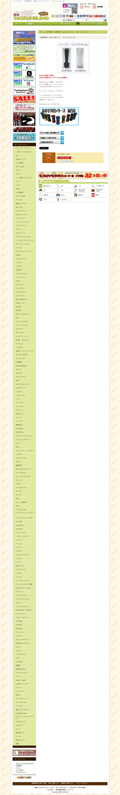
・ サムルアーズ (19, 388)
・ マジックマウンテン (21, 639)
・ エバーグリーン (20, 292)
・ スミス (17, 443)
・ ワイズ (17, 729)
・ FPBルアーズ (19, 303)
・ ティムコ (18, 480)
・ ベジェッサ (18, 632)
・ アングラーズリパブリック (24, 240)
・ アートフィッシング (21, 244)
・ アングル (18, 248)
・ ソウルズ (18, 454)
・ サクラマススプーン (21, 384)
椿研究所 (50, 32)
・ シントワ (18, 417)
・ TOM (16, 506)
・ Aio (16, 155)
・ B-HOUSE (18, 628)
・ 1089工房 (18, 270)
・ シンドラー (18, 421)
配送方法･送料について (67, 783)
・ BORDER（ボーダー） (22, 643)
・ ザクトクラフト (20, 377)
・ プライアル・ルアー (21, 599)
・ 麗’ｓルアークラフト (22, 710)
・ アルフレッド (19, 233)
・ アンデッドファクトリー (23, 251)
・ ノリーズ (18, 540)
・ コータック (18, 344)
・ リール (17, 174)
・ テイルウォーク (20, 487)
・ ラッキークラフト (21, 673)
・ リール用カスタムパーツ (23, 178)
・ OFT (16, 318)
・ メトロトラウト (20, 654)
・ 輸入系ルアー (19, 733)
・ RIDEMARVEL (20, 669)
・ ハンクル (18, 558)
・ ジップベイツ (19, 403)
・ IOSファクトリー (20, 214)
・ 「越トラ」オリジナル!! (23, 152)
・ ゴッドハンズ (19, 358)
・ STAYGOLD (19, 432)
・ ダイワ (17, 462)
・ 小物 (16, 189)
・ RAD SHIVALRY (20, 713)
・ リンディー (18, 706)
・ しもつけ (18, 391)
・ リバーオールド (20, 702)
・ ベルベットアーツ (21, 617)
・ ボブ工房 (18, 621)
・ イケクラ (18, 262)
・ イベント (18, 736)
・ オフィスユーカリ (21, 321)
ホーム (42, 32)
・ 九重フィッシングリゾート (24, 351)
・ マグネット (18, 636)
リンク (18, 768)
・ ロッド (17, 170)
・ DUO (16, 498)
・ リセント (18, 687)
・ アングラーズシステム (22, 237)
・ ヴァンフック (19, 288)
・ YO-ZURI (18, 662)
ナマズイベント (21, 772)
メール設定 (19, 770)
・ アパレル (18, 200)
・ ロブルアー (18, 725)
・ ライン (17, 181)
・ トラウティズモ (20, 509)
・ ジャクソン (18, 410)
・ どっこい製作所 (20, 502)
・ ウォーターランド (21, 273)
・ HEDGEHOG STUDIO (22, 610)
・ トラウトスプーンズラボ (23, 518)
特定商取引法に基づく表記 (39, 783)
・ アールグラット (20, 211)
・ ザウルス (18, 373)
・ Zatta (16, 380)
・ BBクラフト (19, 566)
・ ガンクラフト (19, 332)
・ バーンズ (18, 577)
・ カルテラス (18, 329)
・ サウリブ (18, 369)
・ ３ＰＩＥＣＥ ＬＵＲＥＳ (24, 450)
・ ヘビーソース (19, 614)
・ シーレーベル (19, 395)
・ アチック (18, 229)
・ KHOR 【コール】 (21, 340)
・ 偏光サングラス (20, 203)
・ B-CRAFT (18, 625)
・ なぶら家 (18, 521)
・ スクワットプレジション (23, 436)
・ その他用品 (18, 192)
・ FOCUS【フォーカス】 (22, 588)
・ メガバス (18, 651)
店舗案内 (19, 765)
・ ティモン (18, 491)
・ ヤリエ (17, 658)
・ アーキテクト (19, 218)
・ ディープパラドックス (22, 476)
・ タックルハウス (20, 458)
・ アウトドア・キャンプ (22, 148)
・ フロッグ (18, 603)
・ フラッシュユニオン (21, 606)
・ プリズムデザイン (21, 595)
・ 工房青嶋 (18, 362)
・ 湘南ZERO (18, 425)
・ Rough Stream (20, 680)
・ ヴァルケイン (19, 284)
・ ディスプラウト (20, 473)
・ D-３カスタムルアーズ (22, 469)
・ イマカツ (18, 266)
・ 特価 (16, 744)
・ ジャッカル (18, 406)
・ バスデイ (18, 551)
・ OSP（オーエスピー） (22, 314)
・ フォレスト (18, 591)
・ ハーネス (18, 573)
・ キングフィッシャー (21, 336)
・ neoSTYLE (18, 529)
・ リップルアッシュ (21, 698)
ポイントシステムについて (25, 763)
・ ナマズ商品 (18, 163)
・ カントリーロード (21, 325)
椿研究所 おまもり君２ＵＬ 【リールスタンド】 (72, 32)
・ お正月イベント (20, 159)
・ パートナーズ (19, 569)
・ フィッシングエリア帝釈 (23, 584)
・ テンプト (18, 495)
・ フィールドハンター (21, 580)
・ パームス (18, 544)
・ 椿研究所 (18, 465)
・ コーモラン (18, 347)
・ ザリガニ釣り (19, 166)
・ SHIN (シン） (19, 414)
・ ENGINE (17, 310)
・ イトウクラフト (20, 259)
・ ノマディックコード (21, 536)
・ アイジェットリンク (21, 222)
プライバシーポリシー (82, 783)
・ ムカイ (17, 647)
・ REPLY (17, 695)
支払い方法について (53, 783)
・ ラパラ (17, 676)
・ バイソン (18, 547)
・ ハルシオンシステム (21, 555)
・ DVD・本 (18, 207)
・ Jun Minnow (18, 428)
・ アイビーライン (20, 225)
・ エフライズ (18, 296)
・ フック (17, 185)
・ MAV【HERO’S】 (21, 299)
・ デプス (17, 484)
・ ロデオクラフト (20, 721)
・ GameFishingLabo (20, 366)
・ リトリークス (19, 691)
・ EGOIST (17, 307)
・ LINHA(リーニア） (21, 684)
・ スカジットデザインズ (22, 439)
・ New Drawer (19, 525)
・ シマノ (17, 399)
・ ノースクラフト (20, 532)
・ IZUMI (17, 255)
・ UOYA (17, 281)
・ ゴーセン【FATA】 (21, 355)
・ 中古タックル (19, 740)
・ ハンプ (17, 562)
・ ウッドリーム (19, 277)
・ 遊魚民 (17, 665)
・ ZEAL (17, 447)
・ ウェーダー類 (19, 196)
